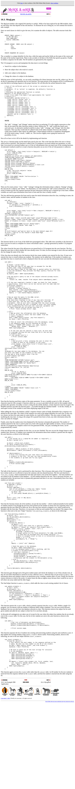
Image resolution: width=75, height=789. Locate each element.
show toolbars (54, 3)
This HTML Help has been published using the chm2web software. (59, 787)
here (21, 3)
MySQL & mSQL (26, 14)
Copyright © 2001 (5, 784)
